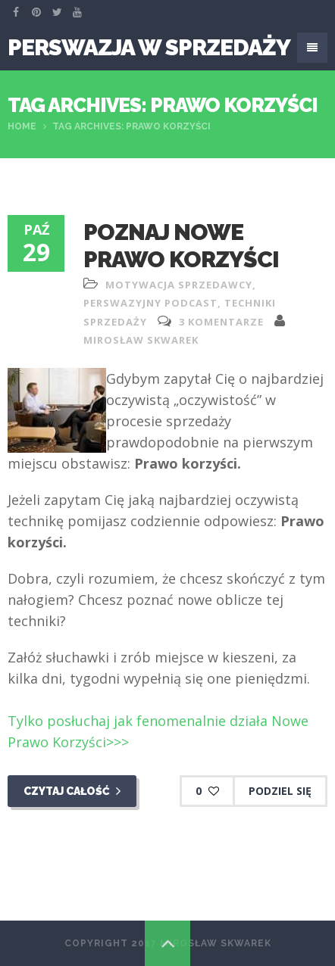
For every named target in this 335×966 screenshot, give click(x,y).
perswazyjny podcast (150, 303)
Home (22, 126)
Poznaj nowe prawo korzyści (181, 246)
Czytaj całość (72, 791)
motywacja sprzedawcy (178, 284)
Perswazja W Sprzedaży (149, 47)
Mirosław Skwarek (141, 340)
